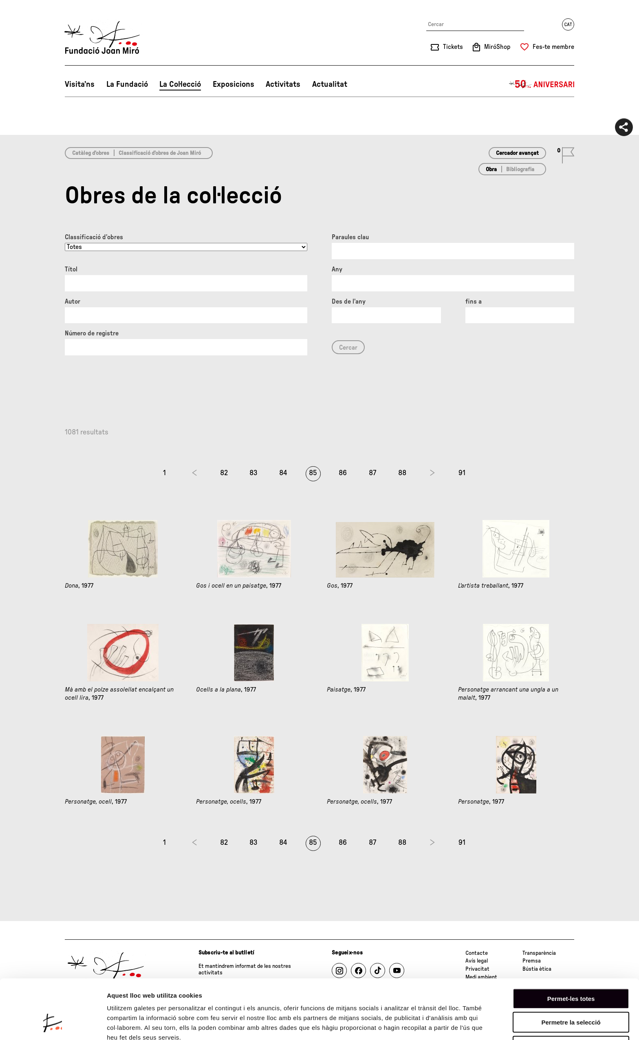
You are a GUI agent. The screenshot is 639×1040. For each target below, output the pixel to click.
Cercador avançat (517, 153)
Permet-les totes (571, 946)
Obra (491, 169)
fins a (473, 301)
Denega (571, 994)
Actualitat (329, 84)
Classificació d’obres (94, 237)
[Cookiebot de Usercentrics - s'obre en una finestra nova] (52, 1024)
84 (283, 473)
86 (343, 473)
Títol (71, 269)
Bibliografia (520, 169)
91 (461, 473)
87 (372, 473)
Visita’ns (80, 84)
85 (313, 473)
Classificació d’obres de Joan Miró (160, 153)
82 (224, 473)
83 (253, 473)
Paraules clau (350, 237)
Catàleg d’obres (90, 153)
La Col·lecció (180, 84)
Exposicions (233, 84)
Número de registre (92, 333)
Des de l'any (349, 301)
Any (337, 269)
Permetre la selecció (570, 970)
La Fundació (127, 84)
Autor (72, 301)
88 (402, 473)
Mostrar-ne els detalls (138, 1023)
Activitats (283, 84)
